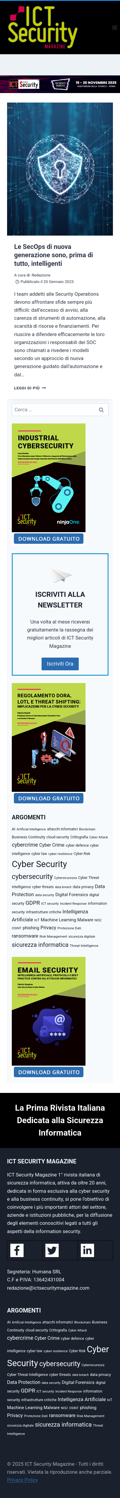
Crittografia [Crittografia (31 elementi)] (79, 837)
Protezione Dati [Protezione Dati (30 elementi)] (69, 928)
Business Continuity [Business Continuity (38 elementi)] (28, 837)
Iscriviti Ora (60, 664)
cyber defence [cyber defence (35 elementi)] (77, 845)
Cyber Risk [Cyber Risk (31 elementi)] (82, 854)
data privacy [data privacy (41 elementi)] (83, 887)
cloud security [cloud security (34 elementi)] (58, 837)
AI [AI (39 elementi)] (13, 829)
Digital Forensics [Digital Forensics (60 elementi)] (71, 894)
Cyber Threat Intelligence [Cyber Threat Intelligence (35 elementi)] (27, 1374)
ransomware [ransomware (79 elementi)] (25, 936)
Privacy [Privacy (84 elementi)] (48, 928)
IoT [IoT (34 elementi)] (37, 920)
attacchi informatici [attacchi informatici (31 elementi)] (62, 829)
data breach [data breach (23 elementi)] (63, 887)
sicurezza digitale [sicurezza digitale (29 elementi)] (81, 936)
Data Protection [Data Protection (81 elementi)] (23, 1382)
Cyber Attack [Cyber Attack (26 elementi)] (98, 837)
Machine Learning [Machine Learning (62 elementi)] (58, 920)
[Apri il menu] (114, 27)
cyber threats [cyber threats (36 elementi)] (43, 887)
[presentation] (60, 169)
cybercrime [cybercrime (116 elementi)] (25, 845)
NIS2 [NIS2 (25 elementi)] (98, 920)
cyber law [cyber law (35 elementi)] (39, 853)
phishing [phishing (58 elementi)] (31, 928)
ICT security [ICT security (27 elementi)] (50, 903)
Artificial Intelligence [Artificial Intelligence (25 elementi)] (31, 829)
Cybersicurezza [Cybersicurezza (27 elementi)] (65, 878)
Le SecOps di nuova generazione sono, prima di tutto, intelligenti (53, 255)
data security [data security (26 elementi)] (44, 895)
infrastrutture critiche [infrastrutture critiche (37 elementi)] (43, 912)
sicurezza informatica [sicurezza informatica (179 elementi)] (40, 944)
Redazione (41, 275)
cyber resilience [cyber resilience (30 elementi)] (60, 854)
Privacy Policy (22, 1480)
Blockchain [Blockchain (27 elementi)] (87, 829)
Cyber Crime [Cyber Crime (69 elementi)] (51, 845)
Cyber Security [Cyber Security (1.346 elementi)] (39, 864)
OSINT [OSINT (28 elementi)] (17, 928)
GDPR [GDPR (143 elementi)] (32, 902)
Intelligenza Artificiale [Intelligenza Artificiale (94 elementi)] (82, 1399)
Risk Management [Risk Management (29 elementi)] (53, 936)
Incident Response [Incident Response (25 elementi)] (73, 904)
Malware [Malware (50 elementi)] (85, 919)
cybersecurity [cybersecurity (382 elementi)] (32, 876)
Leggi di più (30, 388)
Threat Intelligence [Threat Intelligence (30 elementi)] (84, 946)
